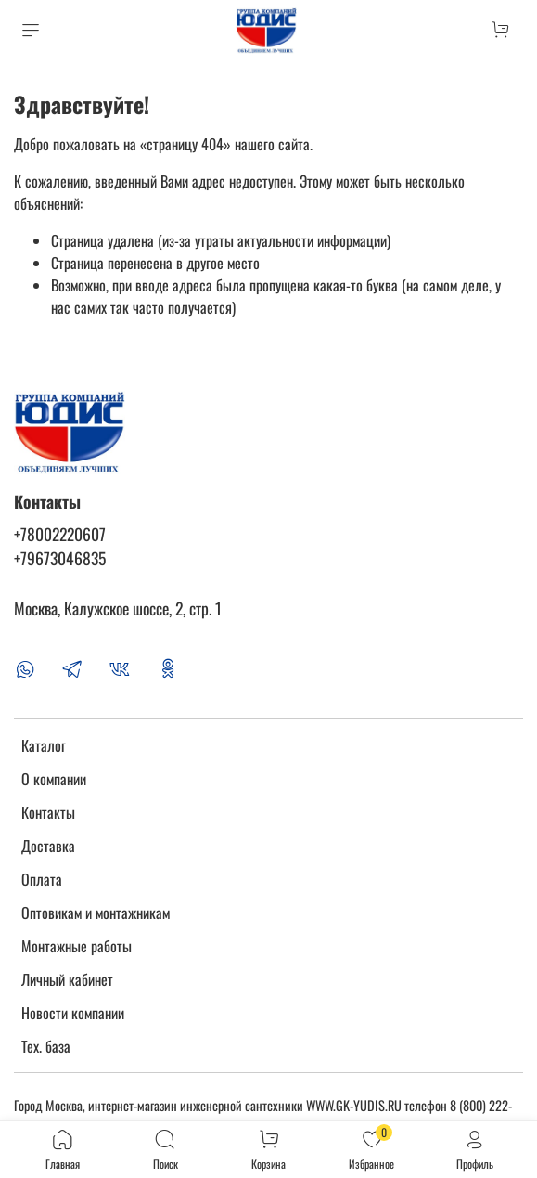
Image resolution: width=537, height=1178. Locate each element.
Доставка (48, 846)
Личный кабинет (67, 979)
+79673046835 (60, 558)
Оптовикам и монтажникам (95, 912)
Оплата (41, 879)
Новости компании (72, 1013)
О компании (53, 779)
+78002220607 (60, 534)
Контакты (48, 812)
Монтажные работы (76, 946)
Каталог (43, 745)
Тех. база (45, 1046)
